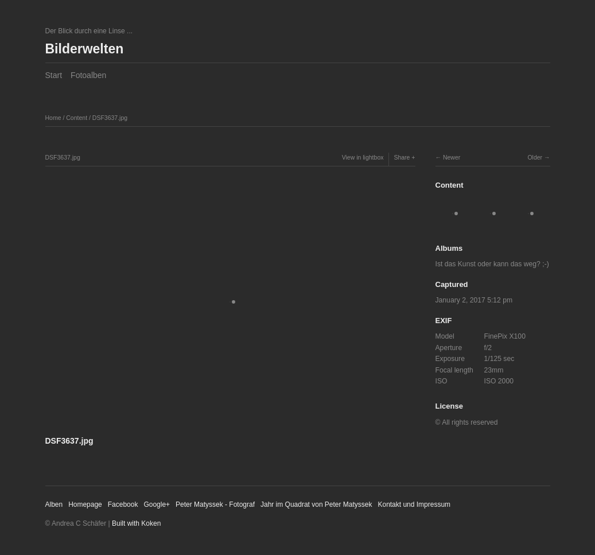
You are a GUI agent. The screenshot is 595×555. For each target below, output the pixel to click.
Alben (54, 504)
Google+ (156, 504)
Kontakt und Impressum (414, 504)
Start (54, 75)
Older (534, 157)
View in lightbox (363, 157)
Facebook (123, 504)
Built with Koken (136, 523)
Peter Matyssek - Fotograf (215, 504)
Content (76, 117)
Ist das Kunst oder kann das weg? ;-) (492, 264)
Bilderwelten (84, 48)
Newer (451, 157)
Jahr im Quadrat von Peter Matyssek (316, 504)
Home (53, 117)
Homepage (85, 504)
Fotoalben (88, 75)
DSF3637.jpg (109, 117)
